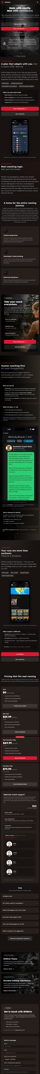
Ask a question (20, 114)
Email (5, 1050)
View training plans (20, 108)
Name (5, 1043)
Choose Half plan (20, 758)
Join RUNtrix (20, 654)
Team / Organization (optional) (12, 1063)
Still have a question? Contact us (20, 938)
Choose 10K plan (20, 732)
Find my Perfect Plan (20, 24)
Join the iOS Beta (20, 347)
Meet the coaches (10, 837)
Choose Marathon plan (20, 784)
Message (6, 1069)
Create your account (20, 706)
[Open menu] (37, 2)
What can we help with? (10, 1056)
